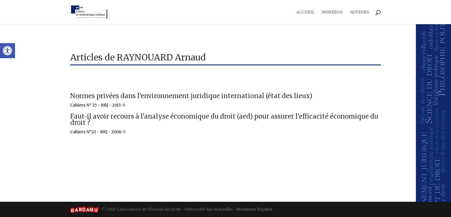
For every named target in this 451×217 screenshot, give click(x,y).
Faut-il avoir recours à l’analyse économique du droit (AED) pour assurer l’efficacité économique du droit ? (224, 119)
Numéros (332, 12)
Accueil (305, 12)
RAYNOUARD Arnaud (161, 57)
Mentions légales (254, 209)
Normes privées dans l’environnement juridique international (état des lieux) (191, 96)
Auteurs (359, 12)
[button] (7, 50)
